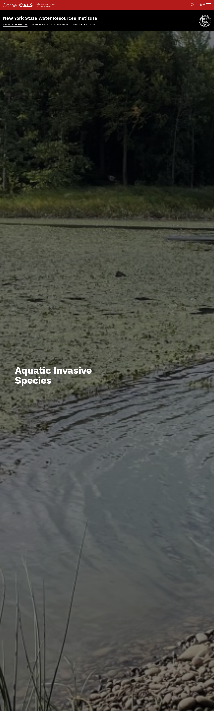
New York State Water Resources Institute (50, 18)
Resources (80, 24)
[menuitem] (15, 24)
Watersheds (40, 24)
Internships (61, 24)
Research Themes (16, 24)
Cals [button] (202, 5)
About (96, 24)
